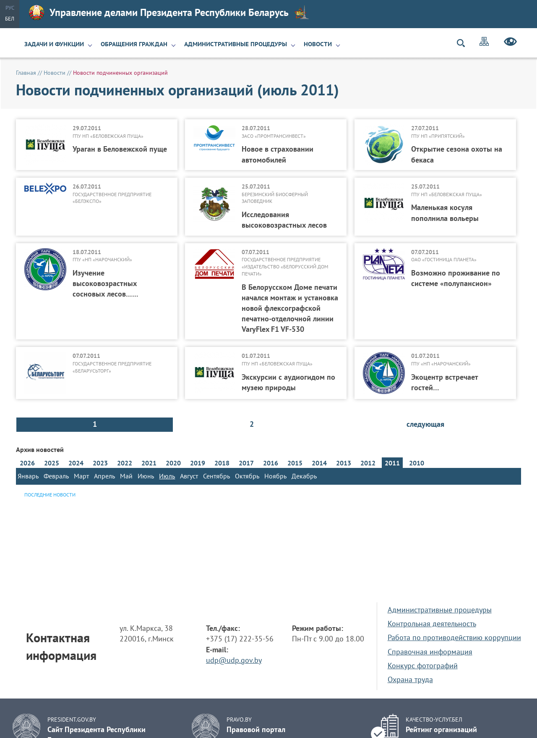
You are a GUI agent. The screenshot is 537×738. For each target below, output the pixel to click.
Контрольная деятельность (432, 623)
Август (189, 476)
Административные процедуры (235, 44)
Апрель (104, 476)
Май (126, 476)
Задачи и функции (54, 44)
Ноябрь (275, 476)
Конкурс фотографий (423, 665)
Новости (318, 44)
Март (81, 476)
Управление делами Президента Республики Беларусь (169, 12)
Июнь (146, 476)
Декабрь (304, 476)
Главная (26, 72)
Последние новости (50, 494)
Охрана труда (410, 679)
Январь (28, 476)
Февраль (56, 476)
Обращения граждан (134, 44)
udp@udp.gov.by (234, 660)
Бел (9, 18)
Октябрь (247, 476)
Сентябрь (216, 476)
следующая (425, 424)
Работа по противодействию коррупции (454, 637)
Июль (167, 476)
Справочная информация (430, 652)
